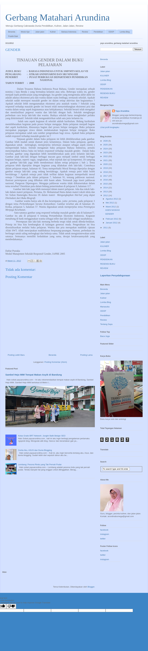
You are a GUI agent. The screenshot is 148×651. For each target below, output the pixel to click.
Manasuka (104, 307)
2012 (105, 195)
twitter (103, 538)
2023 (105, 152)
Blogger (91, 587)
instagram (104, 534)
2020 (105, 164)
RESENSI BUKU (107, 93)
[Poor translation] (11, 606)
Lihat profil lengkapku (109, 127)
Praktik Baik (13, 36)
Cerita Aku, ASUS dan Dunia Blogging (35, 450)
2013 (105, 191)
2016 (105, 180)
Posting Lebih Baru (16, 355)
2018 (105, 172)
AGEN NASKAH (112, 210)
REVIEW (104, 97)
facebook (104, 530)
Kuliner (53, 32)
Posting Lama (86, 355)
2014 (105, 187)
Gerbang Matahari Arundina (57, 17)
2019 (105, 168)
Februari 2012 (112, 219)
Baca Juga (105, 336)
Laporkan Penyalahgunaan (115, 275)
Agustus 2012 (112, 199)
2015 (105, 184)
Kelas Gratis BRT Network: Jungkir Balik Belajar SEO (41, 436)
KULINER (104, 75)
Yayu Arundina (122, 111)
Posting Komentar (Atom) (55, 362)
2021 (105, 160)
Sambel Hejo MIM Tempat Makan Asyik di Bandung (33, 374)
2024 (105, 149)
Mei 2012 (110, 203)
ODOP (111, 32)
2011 (105, 227)
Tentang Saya (106, 324)
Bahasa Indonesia (68, 32)
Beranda (11, 32)
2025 (105, 145)
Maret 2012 (111, 207)
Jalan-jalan (39, 32)
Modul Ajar (25, 32)
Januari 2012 (112, 223)
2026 (105, 141)
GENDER (109, 214)
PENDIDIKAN (106, 89)
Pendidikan (98, 32)
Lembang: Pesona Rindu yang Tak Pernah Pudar (40, 464)
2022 (105, 156)
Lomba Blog (125, 32)
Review (85, 32)
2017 (105, 176)
